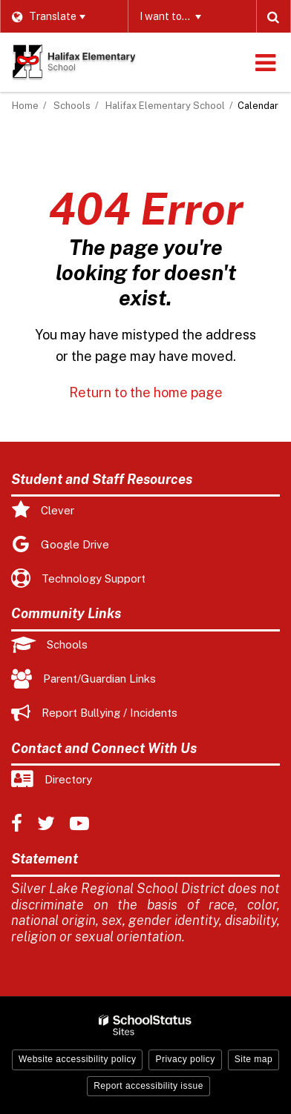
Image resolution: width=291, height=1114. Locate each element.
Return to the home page (146, 392)
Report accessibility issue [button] (148, 1086)
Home (25, 105)
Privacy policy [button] (185, 1059)
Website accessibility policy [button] (78, 1059)
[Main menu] (265, 62)
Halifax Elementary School (165, 105)
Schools (72, 105)
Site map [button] (253, 1059)
